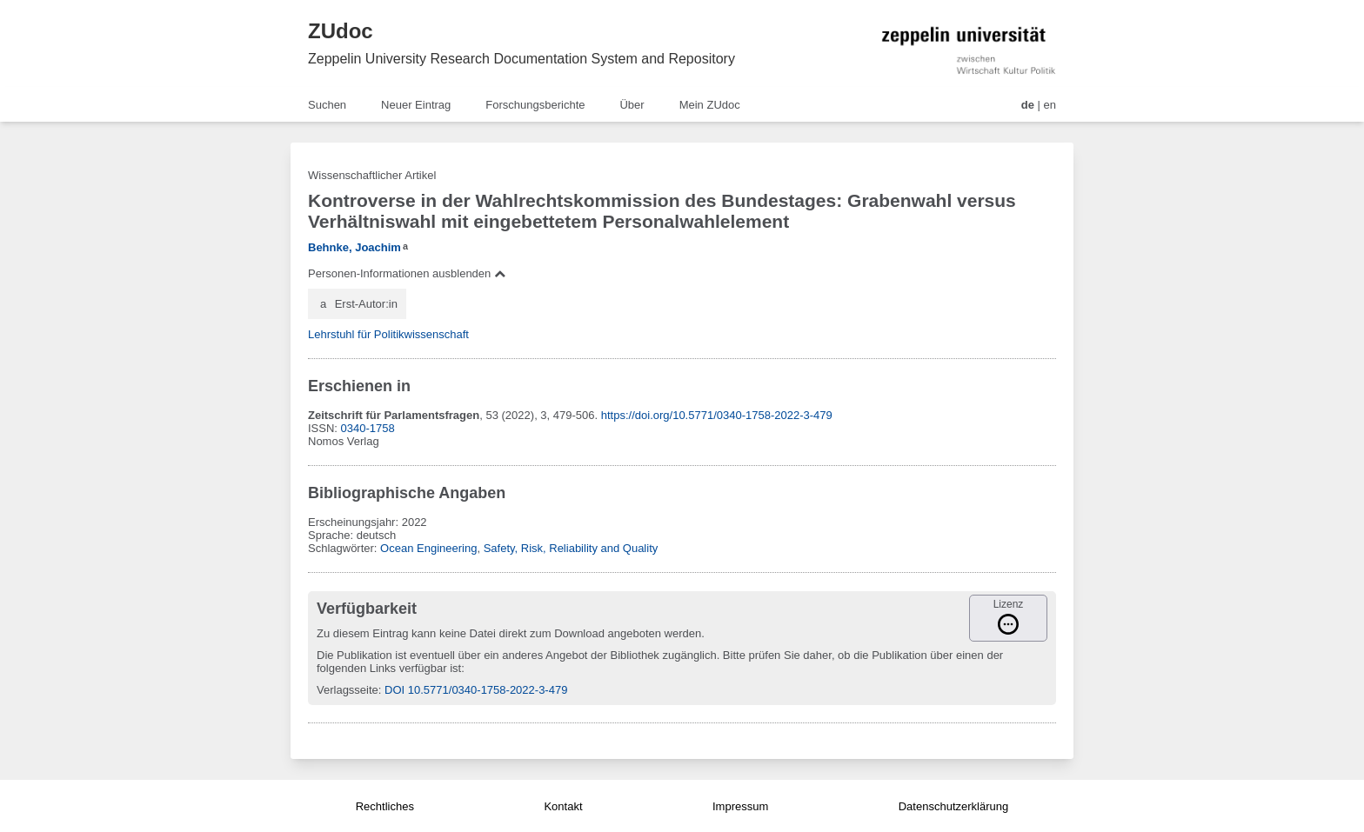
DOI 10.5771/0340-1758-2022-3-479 (475, 689)
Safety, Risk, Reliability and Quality (571, 548)
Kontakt (563, 806)
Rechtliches (385, 806)
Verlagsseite (347, 689)
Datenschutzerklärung (953, 806)
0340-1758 (368, 428)
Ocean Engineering (428, 548)
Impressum (740, 806)
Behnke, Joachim (354, 247)
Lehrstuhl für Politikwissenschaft (388, 334)
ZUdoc (340, 31)
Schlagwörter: (344, 548)
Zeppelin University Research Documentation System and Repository (521, 58)
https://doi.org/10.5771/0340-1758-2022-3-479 (716, 415)
